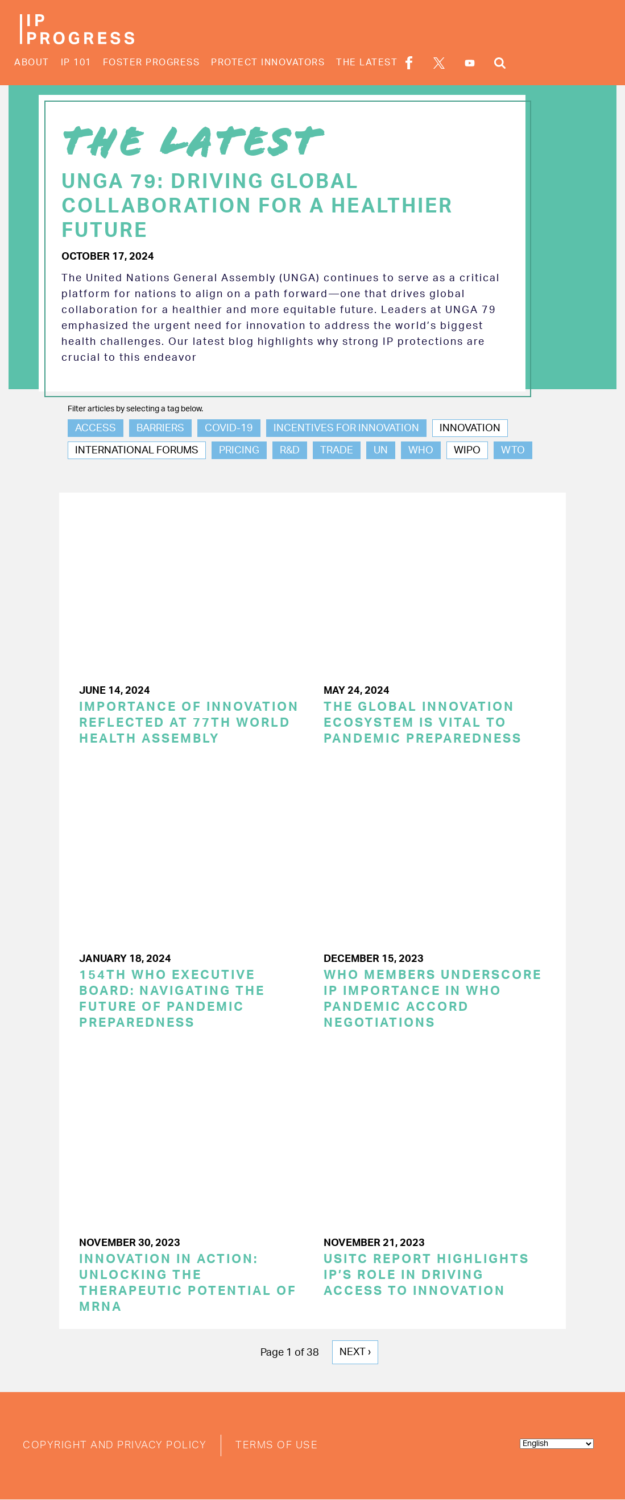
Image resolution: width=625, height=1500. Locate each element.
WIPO (467, 450)
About (31, 62)
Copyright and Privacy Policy (114, 1445)
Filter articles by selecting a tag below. (135, 409)
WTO (513, 450)
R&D (290, 450)
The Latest (367, 62)
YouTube (469, 63)
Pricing (239, 450)
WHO (420, 450)
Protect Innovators (268, 62)
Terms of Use (276, 1445)
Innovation (470, 428)
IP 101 (76, 62)
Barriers (160, 428)
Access (95, 428)
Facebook (409, 62)
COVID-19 (229, 428)
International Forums (136, 450)
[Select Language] (557, 1444)
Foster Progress (151, 62)
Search (500, 62)
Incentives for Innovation (346, 428)
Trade (336, 450)
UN (381, 450)
